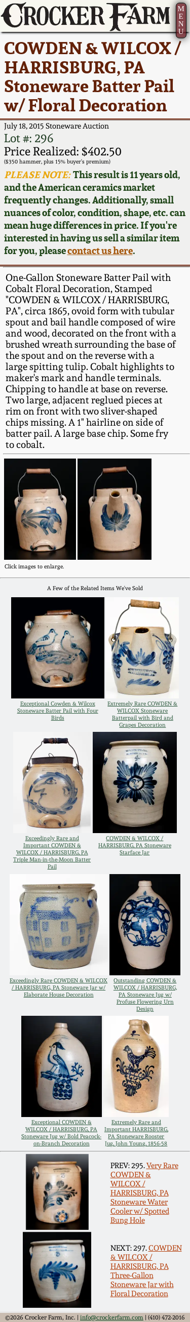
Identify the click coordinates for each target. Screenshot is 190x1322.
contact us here (100, 250)
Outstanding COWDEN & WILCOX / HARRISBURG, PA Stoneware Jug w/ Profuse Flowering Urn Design (145, 994)
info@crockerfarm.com (111, 1317)
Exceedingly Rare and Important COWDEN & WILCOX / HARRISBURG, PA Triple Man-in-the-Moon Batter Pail (52, 852)
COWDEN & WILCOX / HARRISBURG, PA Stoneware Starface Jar (134, 845)
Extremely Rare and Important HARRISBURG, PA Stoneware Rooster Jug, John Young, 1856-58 (136, 1133)
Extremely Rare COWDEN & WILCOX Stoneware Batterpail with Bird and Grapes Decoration (142, 714)
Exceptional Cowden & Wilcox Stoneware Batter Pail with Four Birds (57, 710)
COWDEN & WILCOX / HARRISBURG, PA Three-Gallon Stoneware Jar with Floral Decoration (146, 1271)
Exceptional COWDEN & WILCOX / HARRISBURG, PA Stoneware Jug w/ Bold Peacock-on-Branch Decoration (61, 1133)
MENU (180, 20)
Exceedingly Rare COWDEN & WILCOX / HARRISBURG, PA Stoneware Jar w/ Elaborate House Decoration (58, 987)
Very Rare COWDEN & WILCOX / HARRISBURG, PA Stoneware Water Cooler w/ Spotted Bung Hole (144, 1193)
